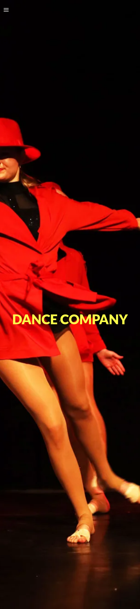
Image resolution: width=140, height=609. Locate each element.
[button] (6, 10)
